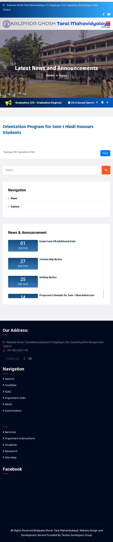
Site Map (9, 457)
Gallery (15, 206)
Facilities (9, 385)
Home (50, 75)
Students (10, 445)
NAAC (7, 404)
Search (8, 379)
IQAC (7, 391)
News (63, 75)
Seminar (9, 432)
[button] (108, 24)
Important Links (14, 398)
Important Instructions (19, 438)
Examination (12, 411)
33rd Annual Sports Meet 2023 (90, 102)
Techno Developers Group (76, 535)
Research (10, 451)
